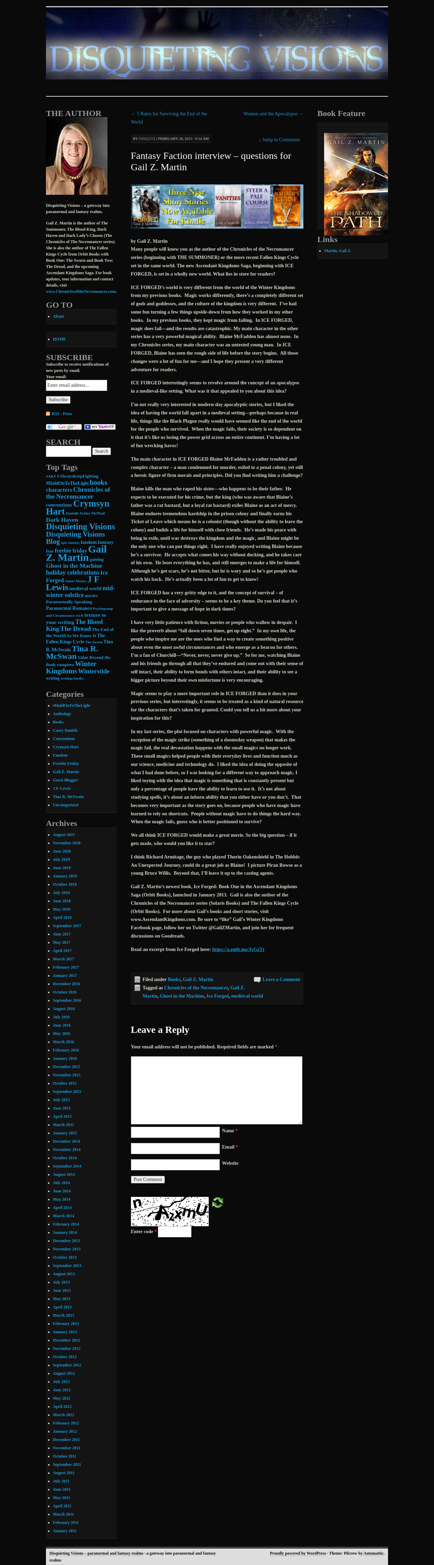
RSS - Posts (62, 413)
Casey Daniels (65, 730)
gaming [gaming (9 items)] (97, 559)
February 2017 (66, 967)
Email (230, 1147)
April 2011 (62, 1506)
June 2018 (62, 901)
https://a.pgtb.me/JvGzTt (238, 949)
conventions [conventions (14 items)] (59, 505)
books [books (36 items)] (98, 482)
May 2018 (61, 909)
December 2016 (66, 983)
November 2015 (67, 1075)
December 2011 (66, 1439)
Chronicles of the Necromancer (196, 987)
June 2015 (62, 1108)
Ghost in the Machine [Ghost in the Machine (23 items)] (74, 565)
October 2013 (65, 1257)
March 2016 (63, 1041)
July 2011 (61, 1481)
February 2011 (66, 1522)
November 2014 (67, 1149)
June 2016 (62, 1025)
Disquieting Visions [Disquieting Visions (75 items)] (80, 526)
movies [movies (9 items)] (91, 595)
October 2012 (65, 1356)
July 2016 (61, 1017)
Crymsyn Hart (66, 747)
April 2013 (62, 1307)
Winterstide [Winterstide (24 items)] (94, 671)
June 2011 (61, 1489)
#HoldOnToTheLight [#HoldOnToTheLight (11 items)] (67, 483)
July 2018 (61, 892)
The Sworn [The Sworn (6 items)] (94, 642)
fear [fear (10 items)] (50, 551)
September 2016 (67, 1000)
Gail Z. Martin (198, 979)
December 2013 (66, 1240)
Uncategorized (65, 805)
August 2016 (64, 1008)
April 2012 (62, 1406)
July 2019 (61, 859)
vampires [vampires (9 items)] (65, 664)
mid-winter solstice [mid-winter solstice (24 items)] (80, 591)
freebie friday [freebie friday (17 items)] (71, 551)
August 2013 (64, 1273)
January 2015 (65, 1133)
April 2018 (62, 917)
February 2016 (66, 1050)
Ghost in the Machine (182, 996)
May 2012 (61, 1398)
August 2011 (64, 1472)
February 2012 (66, 1423)
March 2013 (63, 1315)
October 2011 (64, 1456)
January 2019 (65, 876)
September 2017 (67, 925)
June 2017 (62, 934)
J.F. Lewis (61, 788)
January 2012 (65, 1431)
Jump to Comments (279, 139)
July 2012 (61, 1381)
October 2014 (65, 1157)
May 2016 (61, 1033)
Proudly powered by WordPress (298, 1553)
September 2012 (67, 1365)
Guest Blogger (65, 780)
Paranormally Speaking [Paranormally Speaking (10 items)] (69, 601)
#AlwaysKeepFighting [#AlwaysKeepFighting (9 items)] (78, 476)
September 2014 (67, 1166)
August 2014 (64, 1174)
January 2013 (65, 1331)
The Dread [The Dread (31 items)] (75, 628)
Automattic (374, 1553)
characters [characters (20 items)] (59, 490)
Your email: (56, 376)
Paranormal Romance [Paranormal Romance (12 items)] (69, 608)
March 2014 (63, 1215)
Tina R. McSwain (68, 796)
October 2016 (65, 992)
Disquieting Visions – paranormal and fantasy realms (96, 1553)
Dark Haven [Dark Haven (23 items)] (62, 519)
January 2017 (65, 975)
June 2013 (62, 1290)
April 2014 (62, 1207)
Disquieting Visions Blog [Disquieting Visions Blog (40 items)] (75, 537)
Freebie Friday (66, 763)
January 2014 (65, 1232)
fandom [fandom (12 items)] (89, 542)
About (58, 316)
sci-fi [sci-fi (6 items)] (79, 615)
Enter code (144, 1231)
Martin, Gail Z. (337, 250)
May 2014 (61, 1199)
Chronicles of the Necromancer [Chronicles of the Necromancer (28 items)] (78, 493)
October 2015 (65, 1083)
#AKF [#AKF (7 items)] (51, 476)
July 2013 (61, 1282)
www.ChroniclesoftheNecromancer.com (81, 291)
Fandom (60, 755)
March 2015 (63, 1124)
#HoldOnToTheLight (71, 705)
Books (174, 979)
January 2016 (65, 1058)
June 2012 (62, 1390)
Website (230, 1163)
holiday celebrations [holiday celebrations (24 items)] (73, 572)
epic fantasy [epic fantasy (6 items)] (70, 543)
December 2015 (66, 1066)
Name (230, 1130)
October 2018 (65, 884)
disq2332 (147, 138)
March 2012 (63, 1414)
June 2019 (62, 867)
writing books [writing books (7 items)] (71, 678)
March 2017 (63, 959)
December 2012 (66, 1340)
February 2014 (66, 1224)
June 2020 (62, 851)
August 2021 (64, 834)
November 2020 (67, 843)
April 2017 (62, 950)
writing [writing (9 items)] (52, 678)
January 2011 (65, 1530)
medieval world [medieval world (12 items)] (85, 588)
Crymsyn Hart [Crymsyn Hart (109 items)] (78, 507)
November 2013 (67, 1249)
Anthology (62, 713)
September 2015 (67, 1091)
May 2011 (61, 1497)
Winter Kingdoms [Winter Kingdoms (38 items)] (71, 667)
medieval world (247, 996)
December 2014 (66, 1141)
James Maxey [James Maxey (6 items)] (75, 581)
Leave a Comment (281, 979)
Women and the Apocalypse (274, 113)
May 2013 (61, 1298)
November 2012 (67, 1348)
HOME (59, 339)
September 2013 (67, 1265)
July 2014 (61, 1182)
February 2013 (66, 1323)
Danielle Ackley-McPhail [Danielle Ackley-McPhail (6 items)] (85, 513)
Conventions (64, 738)
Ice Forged (218, 996)
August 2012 (64, 1373)
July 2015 (61, 1099)
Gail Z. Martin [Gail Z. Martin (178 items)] (76, 553)
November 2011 (66, 1448)
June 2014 (62, 1191)
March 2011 (63, 1514)
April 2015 (62, 1116)
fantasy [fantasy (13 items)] (106, 542)
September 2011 (67, 1464)
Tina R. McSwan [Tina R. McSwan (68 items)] (72, 652)
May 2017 (61, 942)
